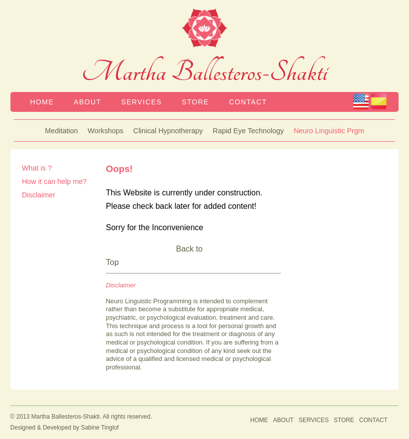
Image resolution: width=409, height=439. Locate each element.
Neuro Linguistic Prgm (329, 131)
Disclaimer (38, 195)
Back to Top (154, 255)
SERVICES (141, 102)
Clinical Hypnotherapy (168, 131)
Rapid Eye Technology (248, 131)
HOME (42, 102)
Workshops (105, 131)
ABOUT (87, 102)
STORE (195, 102)
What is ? (37, 168)
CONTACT (248, 102)
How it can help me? (54, 181)
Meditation (61, 131)
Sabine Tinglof (100, 427)
